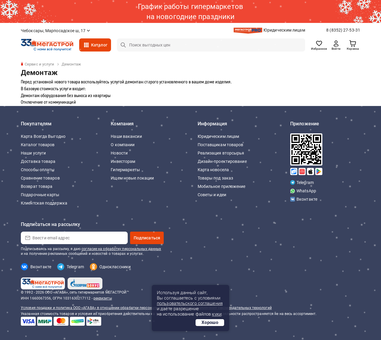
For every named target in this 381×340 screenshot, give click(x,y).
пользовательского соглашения (190, 303)
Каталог (99, 45)
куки (216, 314)
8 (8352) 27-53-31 (343, 30)
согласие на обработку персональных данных (121, 249)
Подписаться (147, 237)
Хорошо (210, 322)
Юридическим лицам (284, 30)
